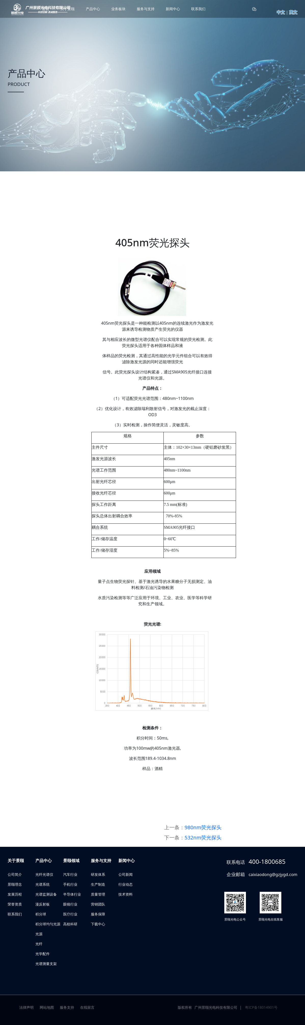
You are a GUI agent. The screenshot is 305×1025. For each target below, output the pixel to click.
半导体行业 (72, 894)
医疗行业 (70, 914)
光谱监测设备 (46, 894)
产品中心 (93, 8)
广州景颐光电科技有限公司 (216, 1007)
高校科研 (70, 924)
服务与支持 (146, 8)
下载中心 (98, 924)
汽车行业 (70, 874)
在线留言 (87, 1007)
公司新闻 (125, 874)
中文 (281, 12)
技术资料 (125, 894)
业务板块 (118, 8)
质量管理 (98, 894)
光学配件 (42, 953)
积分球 (40, 914)
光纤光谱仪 (44, 874)
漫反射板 (42, 904)
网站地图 (47, 1007)
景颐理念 (15, 884)
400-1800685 (266, 861)
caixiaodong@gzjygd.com (272, 874)
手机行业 (70, 884)
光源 (39, 933)
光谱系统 (42, 884)
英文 (293, 12)
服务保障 (98, 914)
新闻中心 (173, 8)
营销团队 (98, 904)
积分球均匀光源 (47, 924)
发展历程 (15, 894)
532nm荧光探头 (203, 837)
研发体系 (98, 874)
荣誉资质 (15, 904)
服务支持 (67, 1007)
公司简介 (15, 874)
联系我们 (198, 8)
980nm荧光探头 (203, 827)
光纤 (39, 943)
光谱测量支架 (46, 963)
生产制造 (98, 884)
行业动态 (125, 884)
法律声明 (26, 1007)
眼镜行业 (70, 904)
